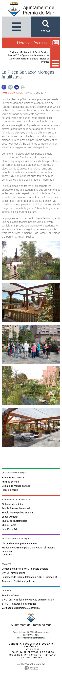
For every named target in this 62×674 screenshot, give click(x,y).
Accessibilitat (18, 655)
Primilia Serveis (10, 481)
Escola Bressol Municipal (16, 508)
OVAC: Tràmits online (13, 572)
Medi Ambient (37, 55)
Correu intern (32, 657)
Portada (13, 52)
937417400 (31, 635)
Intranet (51, 655)
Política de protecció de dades (33, 652)
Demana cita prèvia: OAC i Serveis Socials (25, 568)
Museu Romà (9, 525)
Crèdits (36, 655)
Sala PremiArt (9, 529)
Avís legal (33, 649)
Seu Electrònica (10, 595)
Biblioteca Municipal (13, 504)
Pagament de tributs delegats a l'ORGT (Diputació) (29, 577)
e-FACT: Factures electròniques (19, 603)
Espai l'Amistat (10, 516)
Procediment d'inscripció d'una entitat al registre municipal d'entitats (28, 551)
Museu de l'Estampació (14, 520)
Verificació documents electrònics (21, 607)
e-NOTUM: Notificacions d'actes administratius (28, 599)
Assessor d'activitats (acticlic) (18, 581)
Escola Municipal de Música (17, 512)
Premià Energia (10, 489)
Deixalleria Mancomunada (16, 485)
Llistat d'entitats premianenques (19, 543)
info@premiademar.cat (32, 638)
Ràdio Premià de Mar (13, 477)
